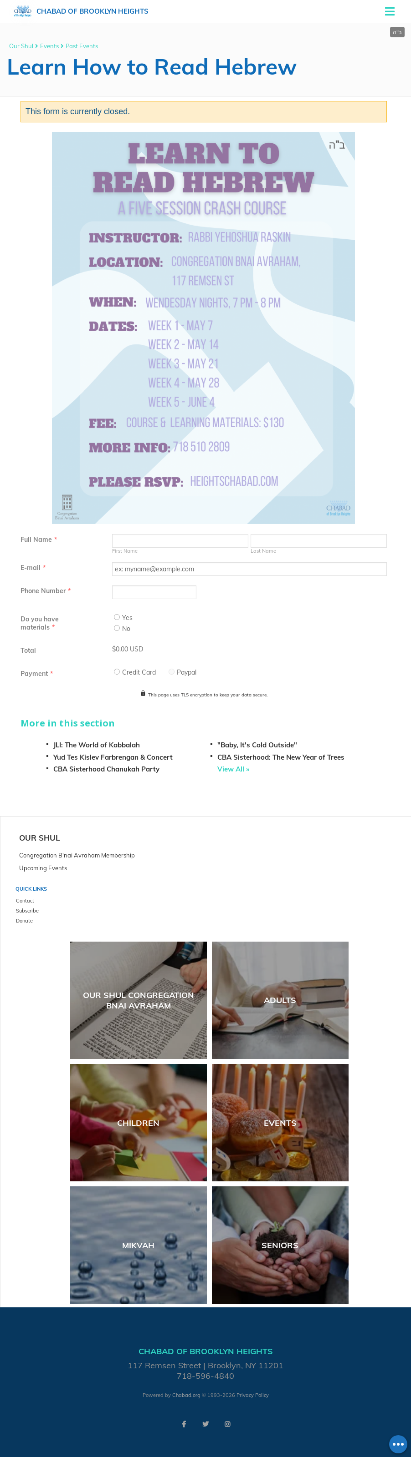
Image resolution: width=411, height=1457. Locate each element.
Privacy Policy (252, 1395)
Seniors (280, 1245)
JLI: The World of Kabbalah (96, 745)
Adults (280, 1000)
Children (138, 1123)
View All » (233, 769)
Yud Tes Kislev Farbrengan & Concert (113, 757)
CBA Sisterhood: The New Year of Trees (280, 757)
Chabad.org (186, 1395)
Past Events (82, 46)
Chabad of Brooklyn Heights (92, 11)
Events (49, 46)
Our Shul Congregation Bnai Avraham (138, 1000)
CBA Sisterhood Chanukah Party (106, 769)
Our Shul (21, 46)
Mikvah (138, 1245)
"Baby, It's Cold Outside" (257, 745)
